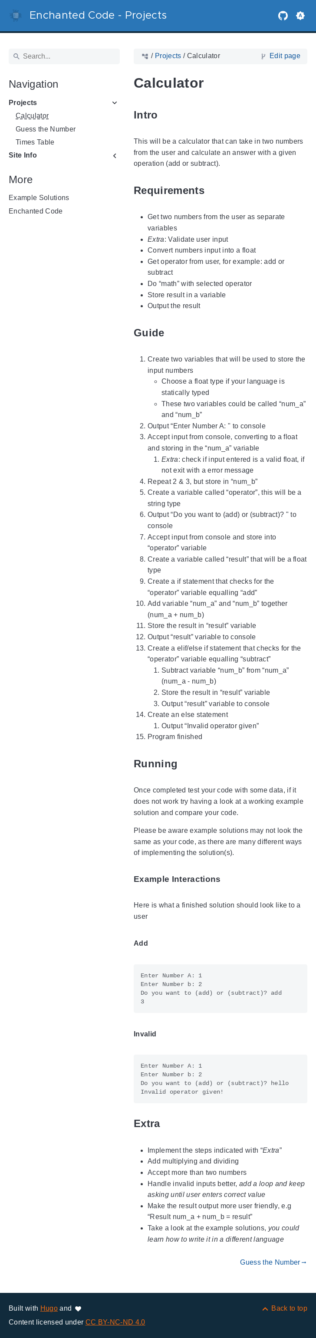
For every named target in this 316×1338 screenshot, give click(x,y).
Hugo (49, 1308)
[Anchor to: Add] (158, 943)
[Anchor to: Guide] (174, 332)
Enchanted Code (36, 211)
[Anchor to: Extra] (170, 1124)
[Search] (64, 56)
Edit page (285, 55)
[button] (300, 16)
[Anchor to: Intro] (167, 115)
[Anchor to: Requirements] (214, 190)
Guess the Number (46, 129)
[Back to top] (284, 1308)
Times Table (35, 142)
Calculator (32, 115)
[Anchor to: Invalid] (166, 1034)
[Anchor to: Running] (187, 763)
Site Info (23, 155)
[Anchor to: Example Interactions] (230, 879)
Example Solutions (39, 197)
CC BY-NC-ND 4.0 (115, 1322)
